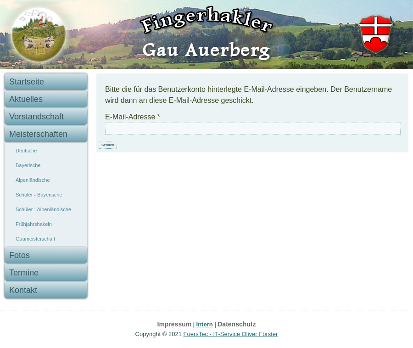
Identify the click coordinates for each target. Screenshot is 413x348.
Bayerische (28, 165)
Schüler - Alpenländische (43, 209)
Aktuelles (26, 99)
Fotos (19, 255)
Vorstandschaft (36, 116)
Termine (24, 272)
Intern (204, 324)
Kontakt (23, 290)
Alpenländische (33, 180)
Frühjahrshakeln (34, 224)
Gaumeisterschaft (35, 238)
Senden (107, 145)
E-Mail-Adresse (132, 117)
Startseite (26, 81)
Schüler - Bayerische (39, 194)
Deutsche (26, 150)
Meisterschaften (38, 134)
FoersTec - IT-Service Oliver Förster (231, 334)
